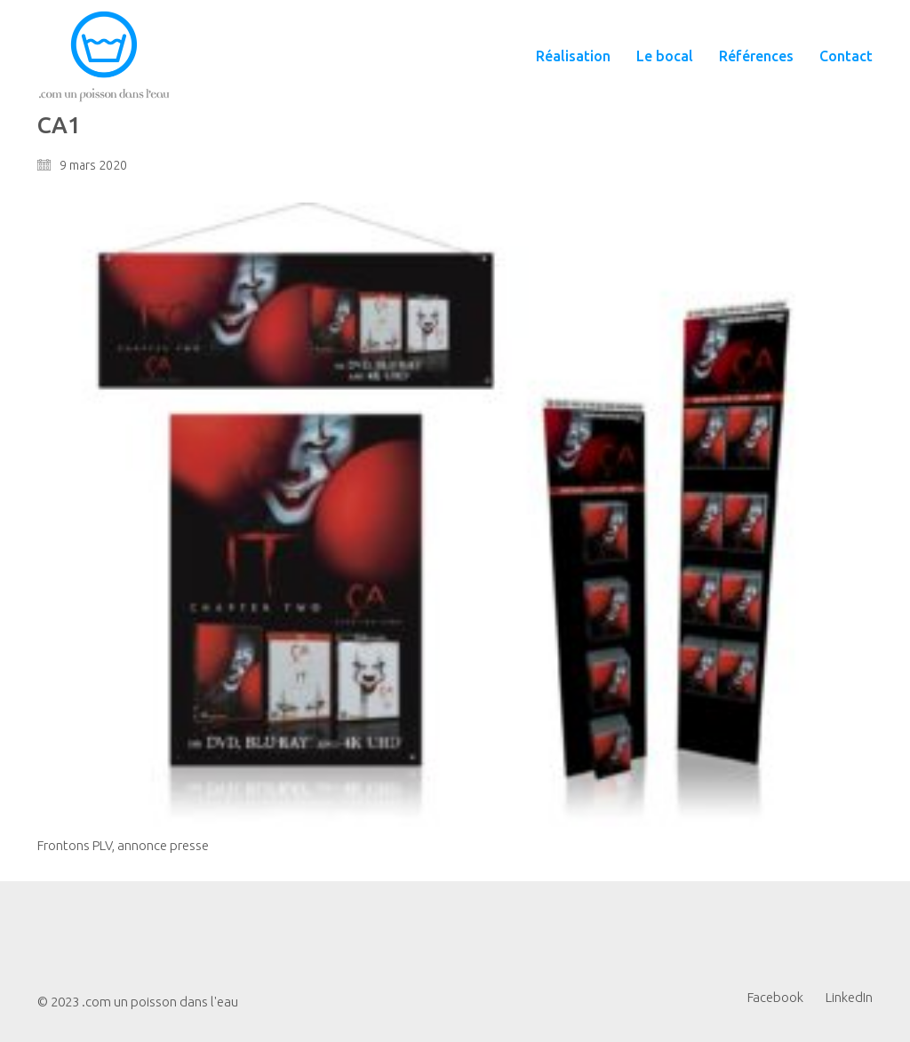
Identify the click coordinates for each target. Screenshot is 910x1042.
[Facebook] (775, 997)
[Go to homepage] (104, 56)
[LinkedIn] (849, 997)
